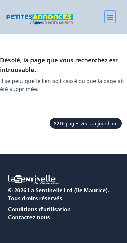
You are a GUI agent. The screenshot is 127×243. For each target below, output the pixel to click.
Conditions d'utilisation (39, 209)
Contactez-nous (29, 217)
